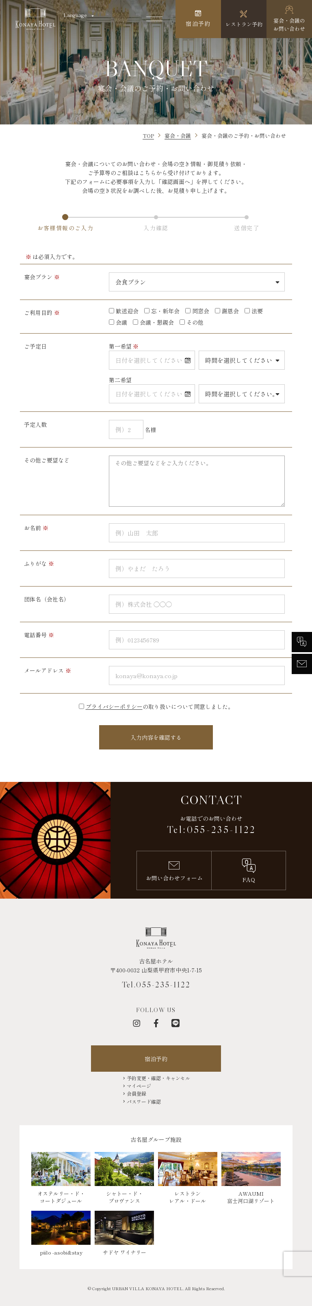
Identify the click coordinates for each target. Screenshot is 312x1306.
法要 (257, 311)
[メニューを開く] (154, 19)
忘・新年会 (165, 311)
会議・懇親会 (157, 322)
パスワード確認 (144, 1101)
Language (75, 14)
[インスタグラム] (136, 1023)
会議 (121, 322)
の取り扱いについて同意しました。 (160, 706)
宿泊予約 (156, 1059)
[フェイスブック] (156, 1023)
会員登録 (136, 1093)
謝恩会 (230, 311)
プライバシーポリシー (114, 706)
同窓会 (200, 311)
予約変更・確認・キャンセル (158, 1078)
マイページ (139, 1085)
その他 (195, 322)
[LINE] (175, 1023)
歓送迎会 (127, 311)
